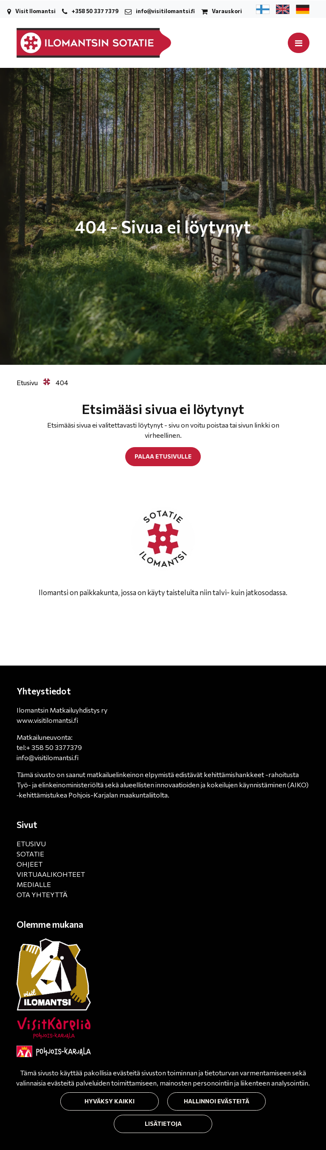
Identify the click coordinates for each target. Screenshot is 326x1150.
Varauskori (227, 11)
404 (62, 382)
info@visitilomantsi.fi (165, 11)
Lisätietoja (163, 1123)
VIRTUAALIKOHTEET (51, 874)
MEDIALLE (34, 884)
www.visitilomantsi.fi (47, 720)
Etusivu (28, 382)
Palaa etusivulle (163, 456)
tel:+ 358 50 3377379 (49, 747)
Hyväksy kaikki (109, 1101)
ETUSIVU (31, 843)
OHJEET (29, 864)
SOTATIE (30, 854)
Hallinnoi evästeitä (216, 1101)
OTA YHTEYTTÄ (42, 894)
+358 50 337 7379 (95, 11)
